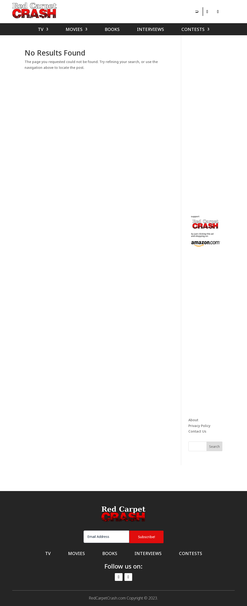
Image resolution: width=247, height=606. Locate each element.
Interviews (150, 30)
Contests (193, 30)
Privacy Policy (199, 425)
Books (112, 30)
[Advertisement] (217, 121)
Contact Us (197, 431)
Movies (74, 30)
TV (40, 30)
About (193, 420)
